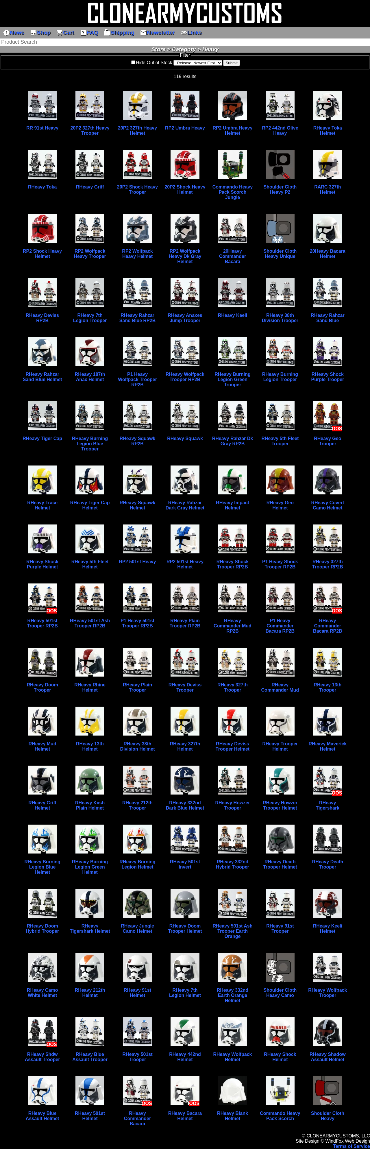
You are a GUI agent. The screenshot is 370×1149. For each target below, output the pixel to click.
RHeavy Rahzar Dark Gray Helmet (185, 505)
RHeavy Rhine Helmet (90, 687)
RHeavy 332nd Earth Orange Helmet (232, 995)
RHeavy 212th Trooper (137, 805)
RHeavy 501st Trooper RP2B (42, 623)
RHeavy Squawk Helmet (138, 505)
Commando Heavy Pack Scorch (280, 1116)
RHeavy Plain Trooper (137, 687)
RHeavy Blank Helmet (232, 1116)
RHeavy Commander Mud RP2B (232, 625)
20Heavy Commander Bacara (232, 256)
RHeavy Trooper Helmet (280, 746)
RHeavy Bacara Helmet (185, 1116)
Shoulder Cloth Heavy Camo (280, 993)
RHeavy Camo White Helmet (42, 993)
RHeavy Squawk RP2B (138, 441)
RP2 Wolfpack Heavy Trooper (90, 254)
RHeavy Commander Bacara (137, 1118)
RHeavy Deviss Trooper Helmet (232, 746)
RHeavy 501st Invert (185, 864)
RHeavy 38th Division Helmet (137, 746)
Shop (40, 32)
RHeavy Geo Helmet (280, 505)
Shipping (118, 32)
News (13, 32)
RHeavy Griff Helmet (42, 805)
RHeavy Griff (90, 186)
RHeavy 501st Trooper (138, 1057)
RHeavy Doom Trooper (42, 687)
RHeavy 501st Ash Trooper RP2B (90, 623)
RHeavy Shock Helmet (280, 1057)
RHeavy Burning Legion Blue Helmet (42, 867)
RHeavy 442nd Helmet (185, 1057)
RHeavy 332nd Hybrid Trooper (232, 864)
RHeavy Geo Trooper (327, 441)
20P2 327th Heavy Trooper (89, 130)
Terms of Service (351, 1146)
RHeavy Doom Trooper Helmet (185, 928)
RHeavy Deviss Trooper (185, 687)
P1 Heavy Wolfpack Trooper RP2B (137, 379)
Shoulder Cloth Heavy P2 (280, 189)
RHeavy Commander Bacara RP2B (327, 625)
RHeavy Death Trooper (327, 864)
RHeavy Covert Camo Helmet (327, 505)
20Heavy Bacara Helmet (327, 254)
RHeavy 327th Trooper (232, 687)
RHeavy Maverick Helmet (328, 746)
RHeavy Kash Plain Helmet (90, 805)
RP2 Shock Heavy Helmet (42, 254)
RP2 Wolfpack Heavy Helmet (137, 254)
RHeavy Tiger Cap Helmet (90, 505)
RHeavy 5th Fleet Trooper (280, 441)
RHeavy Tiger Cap (42, 438)
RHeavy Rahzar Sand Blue (328, 318)
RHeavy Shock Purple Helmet (42, 564)
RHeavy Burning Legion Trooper (280, 377)
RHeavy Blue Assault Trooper (90, 1057)
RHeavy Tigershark (328, 805)
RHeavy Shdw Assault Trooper (42, 1057)
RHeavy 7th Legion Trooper (90, 318)
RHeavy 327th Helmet (185, 746)
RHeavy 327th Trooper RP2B (327, 564)
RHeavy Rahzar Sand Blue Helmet (42, 377)
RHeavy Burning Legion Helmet (137, 864)
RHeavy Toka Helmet (327, 130)
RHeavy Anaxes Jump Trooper (185, 318)
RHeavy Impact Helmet (232, 505)
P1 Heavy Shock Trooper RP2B (280, 564)
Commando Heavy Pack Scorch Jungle (232, 192)
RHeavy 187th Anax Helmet (90, 377)
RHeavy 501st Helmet (90, 1116)
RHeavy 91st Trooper (280, 928)
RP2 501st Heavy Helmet (185, 564)
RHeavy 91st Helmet (137, 993)
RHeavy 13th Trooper (327, 687)
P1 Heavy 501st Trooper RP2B (137, 623)
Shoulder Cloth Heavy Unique (280, 254)
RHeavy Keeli (232, 315)
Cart (65, 32)
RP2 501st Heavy (137, 561)
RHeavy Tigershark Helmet (90, 928)
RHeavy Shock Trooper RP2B (233, 564)
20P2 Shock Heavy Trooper (137, 189)
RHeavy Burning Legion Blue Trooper (90, 443)
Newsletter (157, 32)
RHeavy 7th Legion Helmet (185, 993)
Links (191, 32)
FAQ (89, 32)
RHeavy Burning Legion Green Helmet (90, 867)
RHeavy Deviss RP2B (42, 318)
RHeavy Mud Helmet (42, 746)
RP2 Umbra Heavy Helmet (233, 130)
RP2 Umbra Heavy (185, 127)
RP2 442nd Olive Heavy (280, 130)
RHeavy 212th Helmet (90, 993)
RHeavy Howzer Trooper (232, 805)
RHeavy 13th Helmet (90, 746)
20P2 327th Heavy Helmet (137, 130)
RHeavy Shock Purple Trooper (327, 377)
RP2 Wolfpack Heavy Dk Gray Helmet (185, 256)
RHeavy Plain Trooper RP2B (185, 623)
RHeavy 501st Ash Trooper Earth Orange (232, 931)
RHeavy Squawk (185, 438)
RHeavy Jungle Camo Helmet (137, 928)
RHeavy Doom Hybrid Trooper (42, 928)
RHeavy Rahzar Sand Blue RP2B (137, 318)
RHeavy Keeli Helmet (327, 928)
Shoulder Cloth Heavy (327, 1116)
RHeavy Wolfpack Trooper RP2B (185, 377)
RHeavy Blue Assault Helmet (42, 1116)
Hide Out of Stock (154, 62)
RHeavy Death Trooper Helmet (280, 864)
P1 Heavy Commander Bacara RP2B (280, 625)
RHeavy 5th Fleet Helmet (90, 564)
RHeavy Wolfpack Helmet (232, 1057)
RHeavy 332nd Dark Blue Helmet (185, 805)
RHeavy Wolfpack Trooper (327, 993)
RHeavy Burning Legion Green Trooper (232, 379)
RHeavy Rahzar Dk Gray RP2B (232, 441)
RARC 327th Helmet (327, 189)
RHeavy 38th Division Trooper (280, 318)
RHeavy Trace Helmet (42, 505)
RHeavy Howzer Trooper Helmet (280, 805)
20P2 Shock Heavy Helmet (184, 189)
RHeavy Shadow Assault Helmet (327, 1057)
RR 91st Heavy (42, 127)
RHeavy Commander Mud (280, 687)
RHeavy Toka (42, 186)
